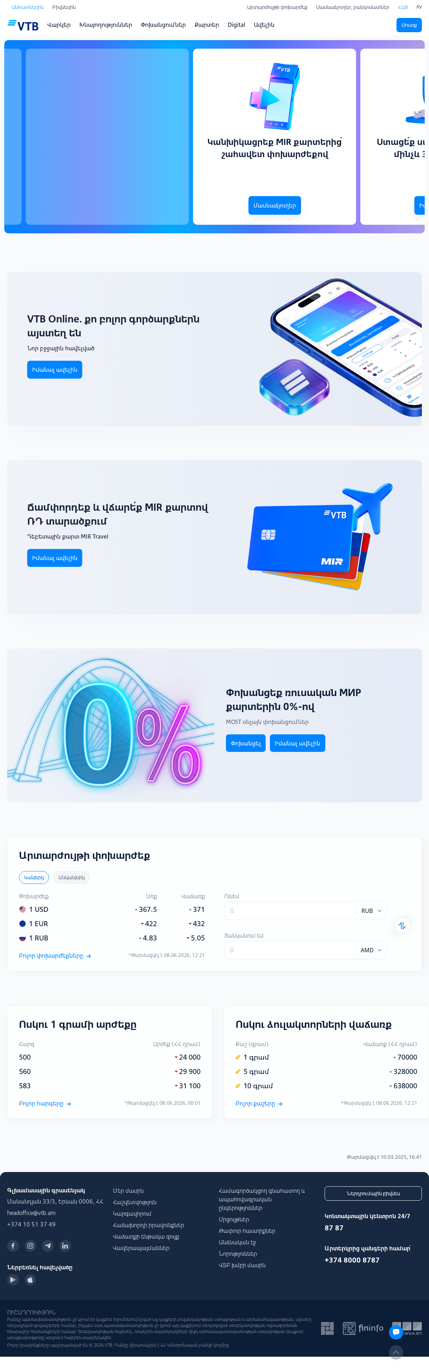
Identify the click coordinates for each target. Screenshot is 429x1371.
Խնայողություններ (105, 24)
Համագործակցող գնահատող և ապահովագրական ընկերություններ (262, 1199)
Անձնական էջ (237, 1242)
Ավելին (264, 24)
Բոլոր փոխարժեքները (55, 955)
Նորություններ (238, 1253)
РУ (419, 7)
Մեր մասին (128, 1190)
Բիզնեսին (64, 7)
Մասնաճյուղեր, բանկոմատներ (352, 7)
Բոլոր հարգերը (45, 1103)
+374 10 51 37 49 (31, 1224)
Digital (236, 24)
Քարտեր (206, 24)
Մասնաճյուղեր (274, 205)
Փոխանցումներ (163, 24)
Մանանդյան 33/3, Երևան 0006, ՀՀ (55, 1201)
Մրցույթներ (234, 1219)
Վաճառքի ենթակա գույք (146, 1236)
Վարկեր (59, 24)
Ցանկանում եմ (244, 935)
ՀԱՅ (403, 7)
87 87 (334, 1227)
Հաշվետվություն (135, 1202)
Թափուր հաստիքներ (247, 1230)
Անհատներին (27, 7)
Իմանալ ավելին (55, 557)
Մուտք (409, 25)
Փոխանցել (246, 743)
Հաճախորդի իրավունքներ (148, 1225)
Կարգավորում (132, 1213)
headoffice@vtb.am (31, 1212)
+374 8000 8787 (352, 1259)
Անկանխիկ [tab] (71, 877)
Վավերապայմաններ (141, 1247)
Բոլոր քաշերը (259, 1103)
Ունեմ (232, 896)
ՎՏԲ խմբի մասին (242, 1265)
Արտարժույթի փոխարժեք (277, 7)
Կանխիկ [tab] (34, 877)
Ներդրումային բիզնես (373, 1193)
